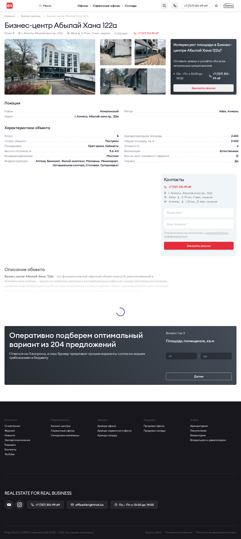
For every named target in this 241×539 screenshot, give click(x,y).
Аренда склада (107, 435)
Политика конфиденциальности (216, 532)
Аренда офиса (106, 426)
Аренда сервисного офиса (114, 430)
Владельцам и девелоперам (208, 440)
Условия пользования (178, 532)
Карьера (10, 444)
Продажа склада (154, 430)
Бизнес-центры (60, 426)
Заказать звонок (174, 5)
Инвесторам (198, 435)
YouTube (9, 454)
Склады (131, 6)
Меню (45, 6)
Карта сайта (153, 532)
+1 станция (120, 33)
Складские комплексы (65, 435)
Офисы (83, 6)
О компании (12, 426)
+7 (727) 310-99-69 (196, 6)
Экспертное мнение (17, 440)
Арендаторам (199, 426)
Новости (10, 435)
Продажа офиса (154, 426)
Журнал (10, 430)
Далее (198, 376)
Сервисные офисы (106, 6)
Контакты (10, 449)
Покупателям (198, 430)
